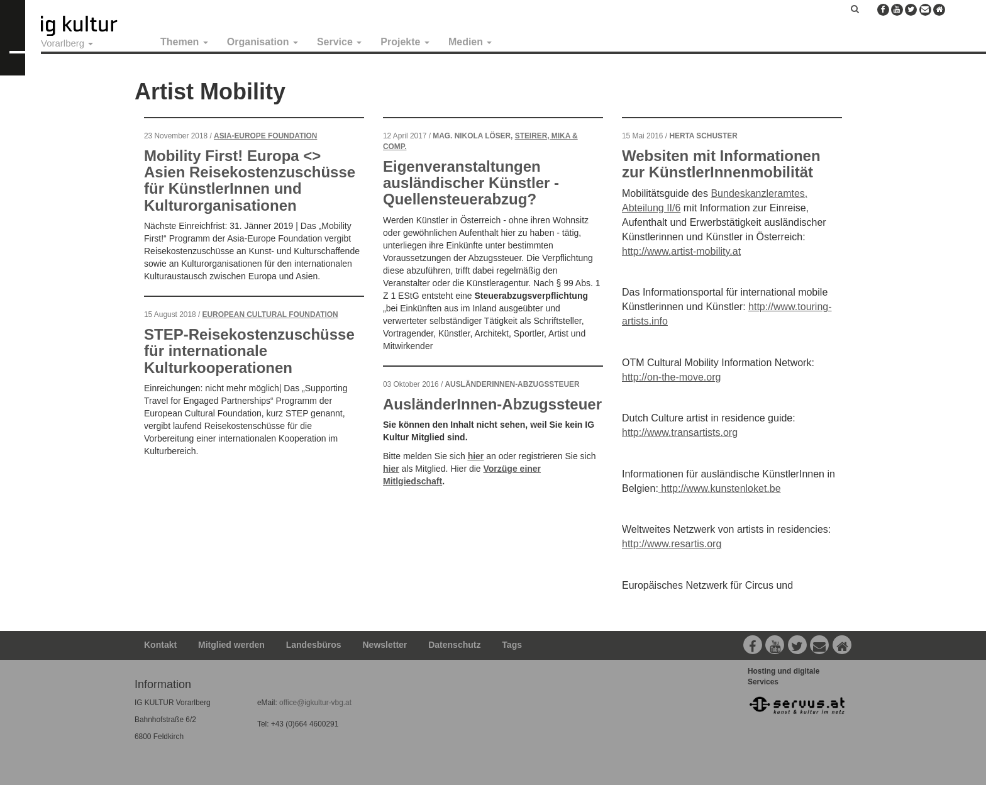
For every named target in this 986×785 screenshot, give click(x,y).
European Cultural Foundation (270, 314)
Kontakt (160, 645)
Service (339, 41)
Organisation (262, 41)
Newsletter (385, 645)
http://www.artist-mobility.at (681, 251)
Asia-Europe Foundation (265, 135)
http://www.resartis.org (671, 543)
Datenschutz (454, 645)
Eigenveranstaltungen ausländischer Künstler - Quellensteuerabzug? (471, 183)
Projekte (404, 41)
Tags (512, 645)
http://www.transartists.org (680, 432)
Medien (470, 41)
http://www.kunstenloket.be (719, 488)
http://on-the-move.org (671, 377)
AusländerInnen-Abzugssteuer (492, 404)
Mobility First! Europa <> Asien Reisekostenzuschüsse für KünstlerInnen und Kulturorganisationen (249, 180)
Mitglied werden (231, 645)
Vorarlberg (67, 43)
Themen (184, 41)
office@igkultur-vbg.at (314, 702)
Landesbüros (313, 645)
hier (476, 456)
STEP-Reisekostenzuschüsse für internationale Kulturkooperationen (249, 351)
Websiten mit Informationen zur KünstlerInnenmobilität (721, 164)
